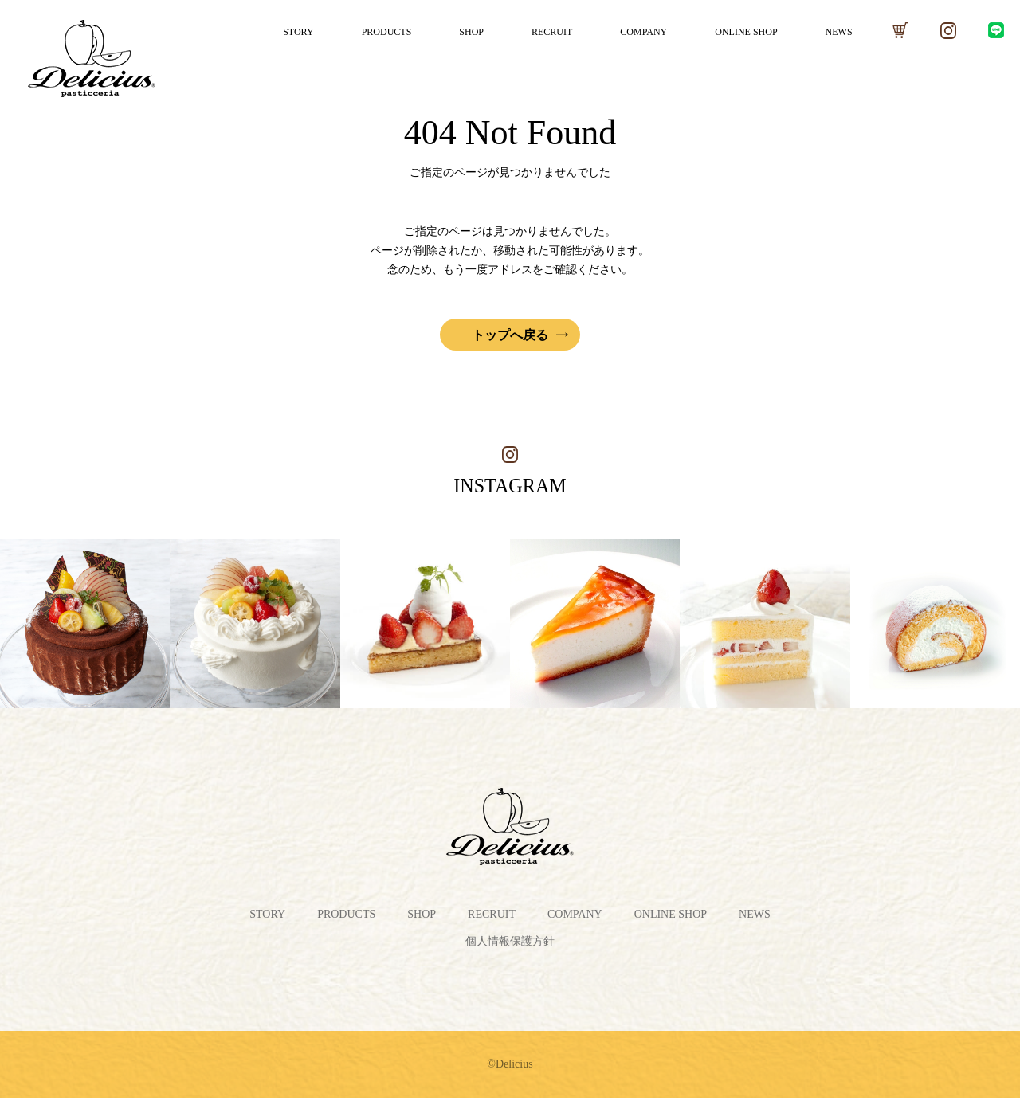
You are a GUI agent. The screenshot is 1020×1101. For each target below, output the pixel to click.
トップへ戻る (510, 335)
